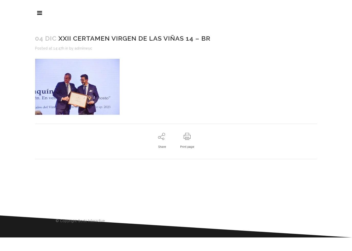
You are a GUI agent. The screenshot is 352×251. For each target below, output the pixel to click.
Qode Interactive (91, 221)
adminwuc (83, 48)
